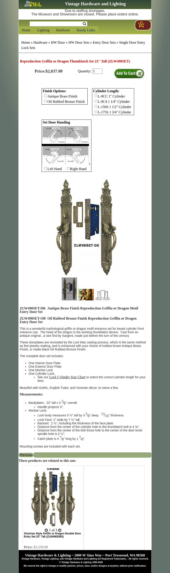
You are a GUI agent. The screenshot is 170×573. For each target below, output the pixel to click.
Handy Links (86, 30)
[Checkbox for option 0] (45, 95)
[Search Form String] (58, 23)
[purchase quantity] (97, 71)
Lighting (43, 30)
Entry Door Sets (104, 42)
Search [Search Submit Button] (84, 23)
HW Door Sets (78, 42)
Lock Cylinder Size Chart (67, 377)
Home (26, 30)
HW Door (58, 42)
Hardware (63, 30)
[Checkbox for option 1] (96, 95)
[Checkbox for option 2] (45, 168)
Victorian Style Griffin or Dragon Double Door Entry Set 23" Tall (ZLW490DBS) (52, 535)
